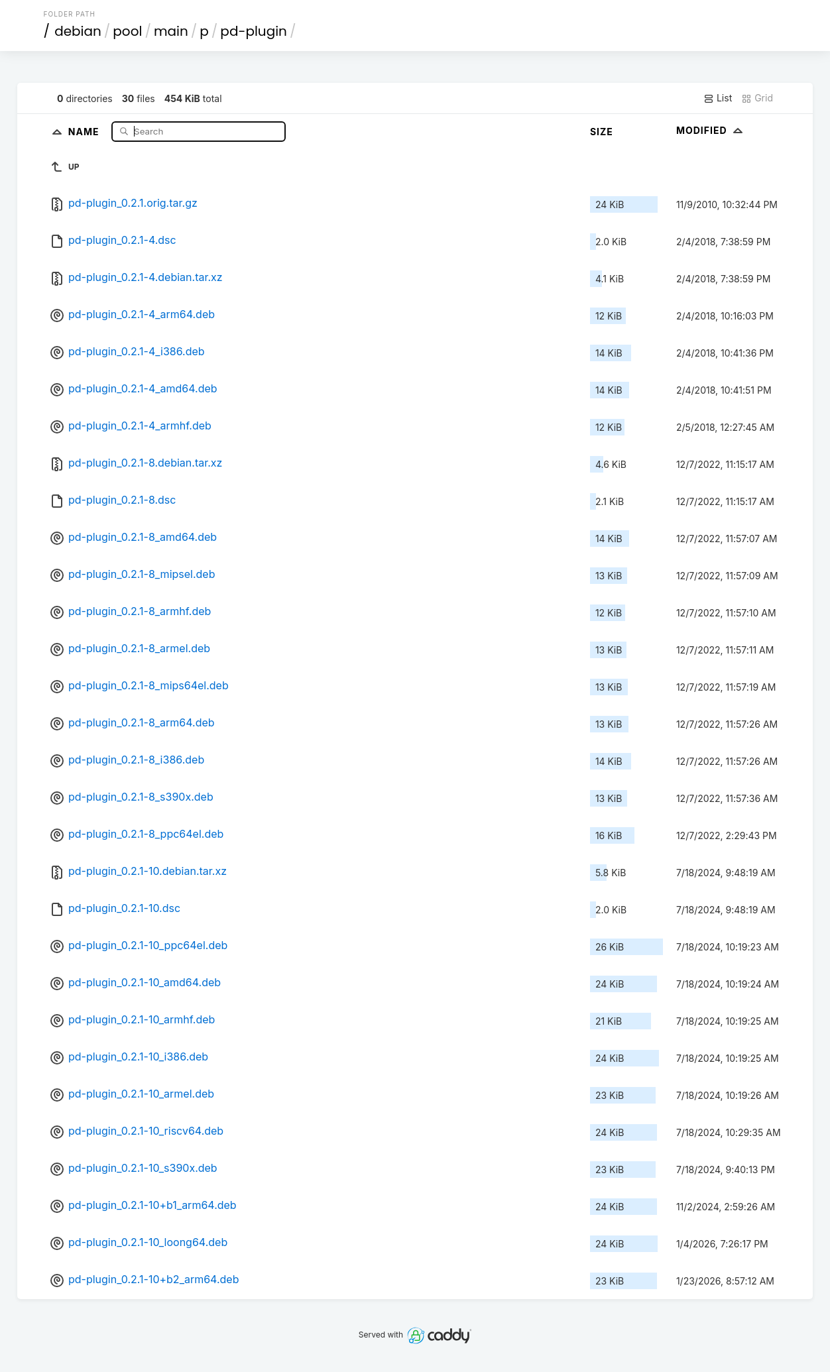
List (717, 98)
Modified (711, 130)
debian (77, 31)
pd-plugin (253, 31)
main (171, 31)
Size (601, 131)
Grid (757, 98)
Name (85, 131)
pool (127, 31)
